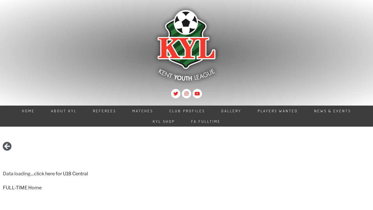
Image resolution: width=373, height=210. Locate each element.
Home (28, 110)
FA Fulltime (206, 121)
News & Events (332, 110)
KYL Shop (164, 121)
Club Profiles (187, 110)
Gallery (231, 110)
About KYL (64, 110)
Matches (142, 110)
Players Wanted (278, 110)
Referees (104, 110)
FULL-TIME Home (22, 187)
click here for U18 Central (61, 173)
